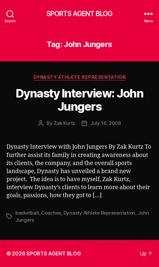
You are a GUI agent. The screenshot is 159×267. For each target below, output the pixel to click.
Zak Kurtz (64, 123)
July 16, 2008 (105, 123)
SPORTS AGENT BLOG (79, 13)
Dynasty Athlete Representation (79, 77)
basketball (27, 213)
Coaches (51, 213)
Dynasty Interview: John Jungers (80, 100)
